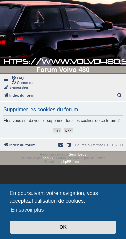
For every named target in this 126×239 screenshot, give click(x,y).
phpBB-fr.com (71, 162)
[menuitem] (17, 77)
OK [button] (63, 227)
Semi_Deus (77, 154)
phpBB (48, 158)
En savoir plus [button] (27, 210)
